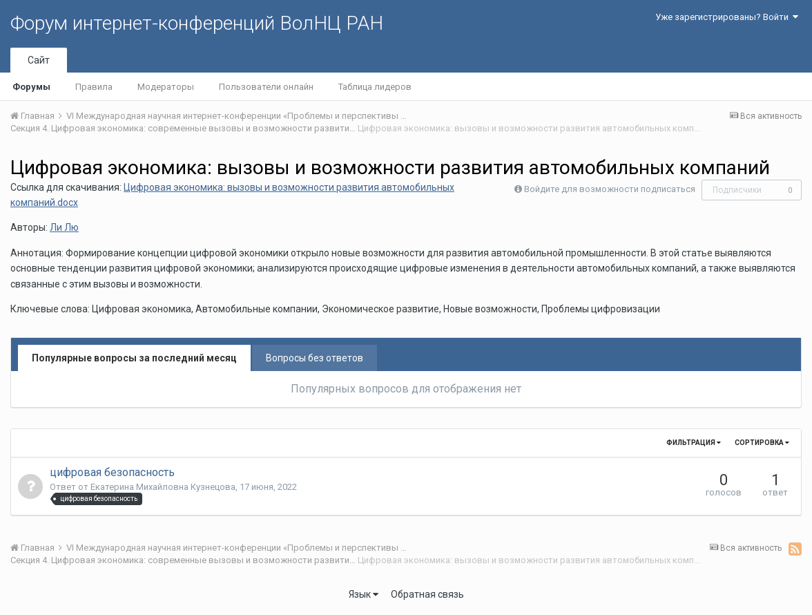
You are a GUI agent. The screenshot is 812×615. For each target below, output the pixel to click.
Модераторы (165, 87)
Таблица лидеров (375, 87)
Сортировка (762, 442)
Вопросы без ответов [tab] (314, 357)
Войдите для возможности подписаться (609, 189)
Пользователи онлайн (266, 87)
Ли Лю (64, 227)
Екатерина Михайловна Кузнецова (162, 487)
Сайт (39, 60)
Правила (94, 87)
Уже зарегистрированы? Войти (726, 17)
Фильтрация (693, 442)
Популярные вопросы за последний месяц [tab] (134, 357)
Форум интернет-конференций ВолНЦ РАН (196, 23)
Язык (363, 594)
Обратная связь (427, 594)
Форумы (31, 87)
